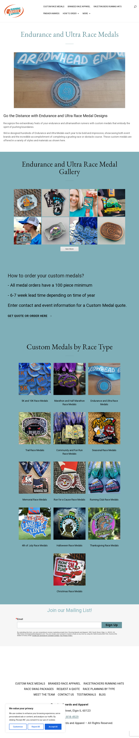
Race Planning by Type (35, 695)
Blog (69, 701)
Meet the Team (66, 695)
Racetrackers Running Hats (108, 8)
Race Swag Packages (78, 689)
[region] (35, 718)
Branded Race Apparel (79, 8)
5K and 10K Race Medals (35, 400)
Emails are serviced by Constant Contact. (46, 635)
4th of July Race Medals (35, 545)
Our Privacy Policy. (66, 635)
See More (69, 249)
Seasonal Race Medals (104, 450)
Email (20, 619)
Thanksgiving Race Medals (104, 545)
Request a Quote (109, 689)
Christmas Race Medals (69, 591)
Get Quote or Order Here (28, 316)
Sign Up (112, 625)
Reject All (36, 727)
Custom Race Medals (53, 8)
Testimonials (111, 695)
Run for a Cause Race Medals (69, 499)
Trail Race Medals (34, 450)
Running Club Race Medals (104, 499)
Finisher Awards (51, 15)
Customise (18, 727)
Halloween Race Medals (69, 545)
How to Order (70, 15)
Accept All (53, 727)
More (85, 15)
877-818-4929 (69, 723)
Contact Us (89, 695)
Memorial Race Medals (35, 499)
